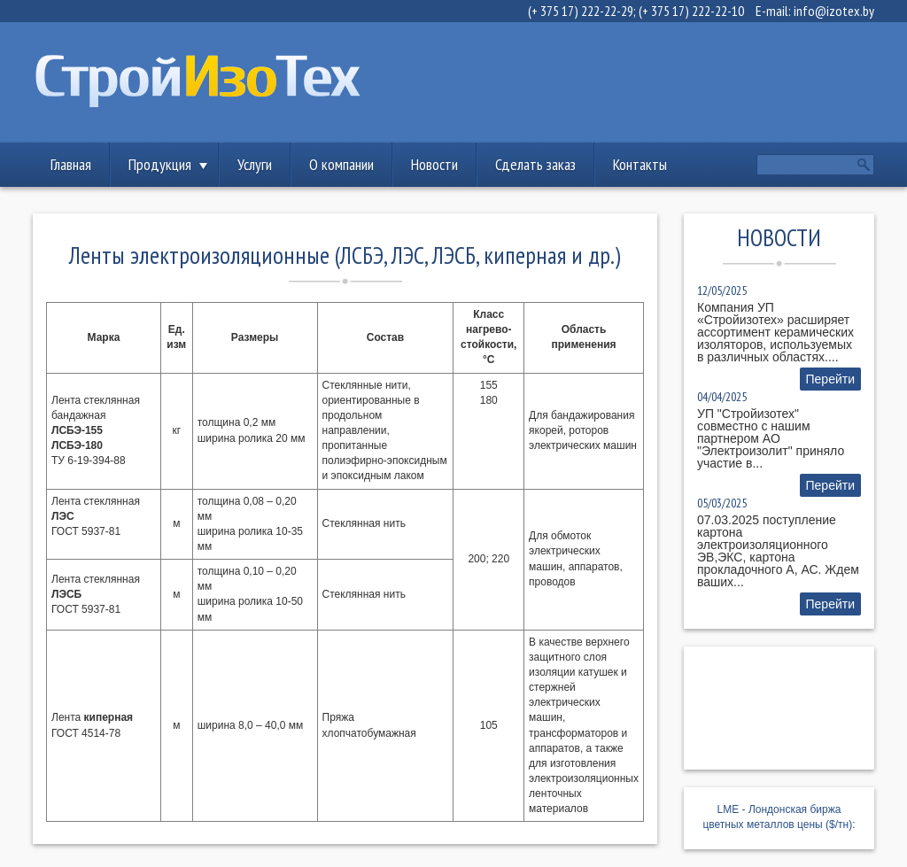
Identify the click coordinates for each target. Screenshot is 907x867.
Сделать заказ (535, 164)
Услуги (254, 164)
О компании (341, 164)
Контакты (640, 164)
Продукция (159, 164)
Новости (434, 164)
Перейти (830, 379)
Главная (70, 164)
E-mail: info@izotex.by (815, 10)
